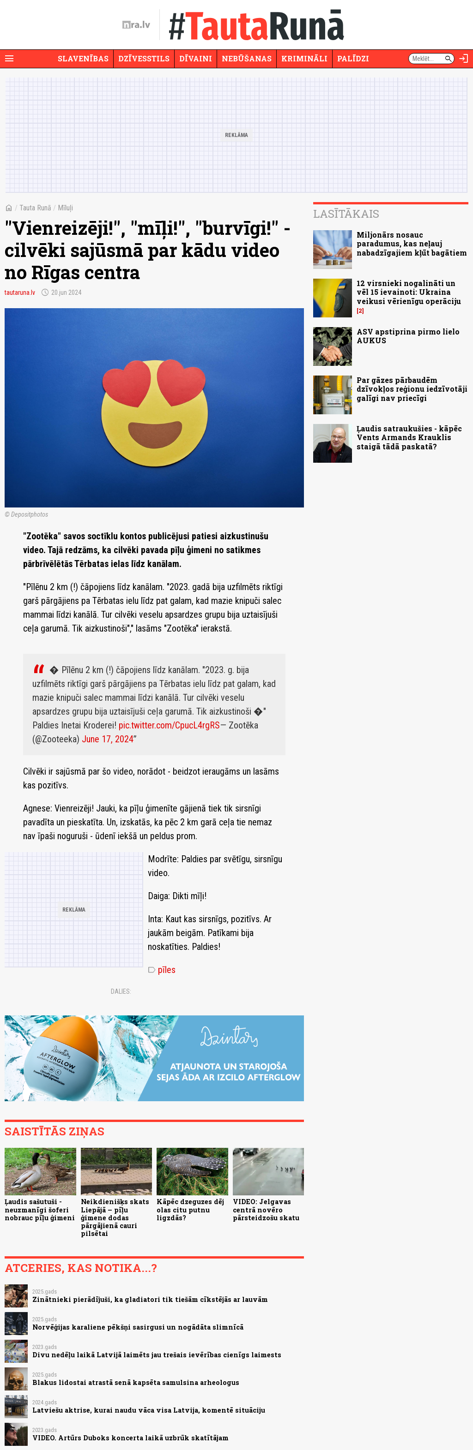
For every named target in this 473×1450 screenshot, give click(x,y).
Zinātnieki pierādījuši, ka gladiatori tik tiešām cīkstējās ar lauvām (150, 1299)
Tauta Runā (35, 207)
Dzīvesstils (144, 58)
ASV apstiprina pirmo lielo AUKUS (408, 336)
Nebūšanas (247, 58)
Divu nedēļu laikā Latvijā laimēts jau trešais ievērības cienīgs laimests (156, 1354)
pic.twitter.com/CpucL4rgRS (169, 725)
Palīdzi (353, 58)
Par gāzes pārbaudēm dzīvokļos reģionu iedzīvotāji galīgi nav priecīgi (412, 388)
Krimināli (304, 58)
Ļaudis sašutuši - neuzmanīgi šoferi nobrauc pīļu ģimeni (40, 1209)
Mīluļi (65, 207)
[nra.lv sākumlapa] (136, 25)
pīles (162, 969)
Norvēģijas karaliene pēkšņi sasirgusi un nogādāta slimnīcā (137, 1327)
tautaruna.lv (20, 292)
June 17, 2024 (107, 739)
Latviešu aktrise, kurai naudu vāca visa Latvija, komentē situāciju (148, 1410)
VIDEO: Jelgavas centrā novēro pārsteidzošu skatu (266, 1209)
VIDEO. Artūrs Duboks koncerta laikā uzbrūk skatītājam (130, 1437)
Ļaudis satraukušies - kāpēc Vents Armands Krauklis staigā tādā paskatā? (409, 437)
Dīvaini (195, 58)
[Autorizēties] (464, 58)
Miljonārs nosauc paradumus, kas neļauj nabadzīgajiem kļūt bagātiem (412, 243)
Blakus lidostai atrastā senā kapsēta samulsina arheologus (135, 1382)
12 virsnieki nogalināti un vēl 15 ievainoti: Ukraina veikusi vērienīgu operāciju (409, 291)
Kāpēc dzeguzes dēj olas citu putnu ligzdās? (190, 1209)
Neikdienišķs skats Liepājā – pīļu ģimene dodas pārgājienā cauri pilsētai (115, 1217)
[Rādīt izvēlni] (9, 58)
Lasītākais (346, 213)
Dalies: (121, 991)
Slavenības (83, 58)
